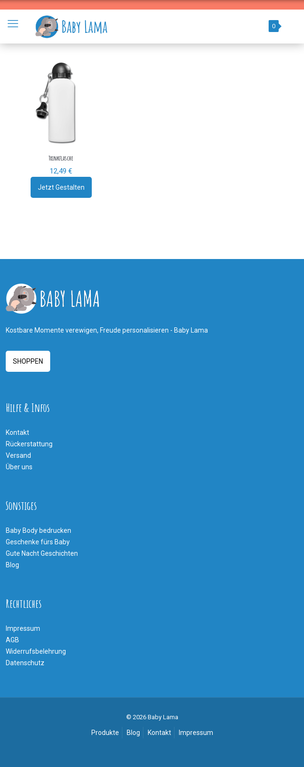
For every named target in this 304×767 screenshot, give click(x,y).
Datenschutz (25, 663)
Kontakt (17, 432)
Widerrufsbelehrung (36, 651)
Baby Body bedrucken (38, 530)
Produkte (105, 732)
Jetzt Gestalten (61, 187)
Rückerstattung (29, 444)
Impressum (23, 628)
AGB (12, 640)
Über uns (19, 467)
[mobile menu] (13, 24)
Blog (12, 565)
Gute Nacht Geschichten (42, 553)
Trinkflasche (61, 158)
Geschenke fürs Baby (38, 542)
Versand (18, 455)
